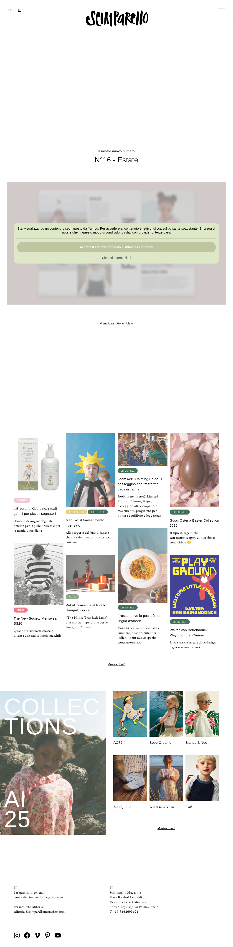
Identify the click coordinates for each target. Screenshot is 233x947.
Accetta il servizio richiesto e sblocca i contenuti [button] (116, 247)
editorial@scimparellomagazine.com (39, 911)
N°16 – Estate (117, 110)
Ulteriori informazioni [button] (116, 258)
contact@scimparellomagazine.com (38, 897)
